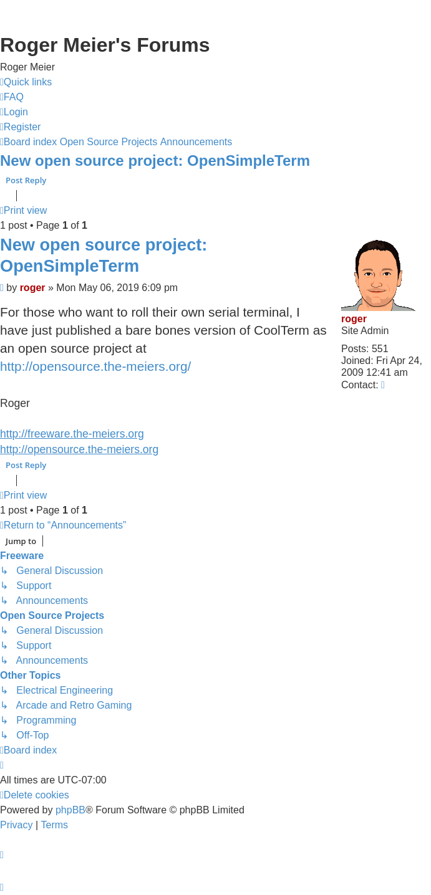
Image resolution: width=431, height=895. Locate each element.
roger (354, 318)
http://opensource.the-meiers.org (79, 449)
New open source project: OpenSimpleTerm (155, 160)
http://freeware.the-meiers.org (72, 434)
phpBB (70, 810)
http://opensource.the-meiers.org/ (95, 366)
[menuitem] (12, 97)
